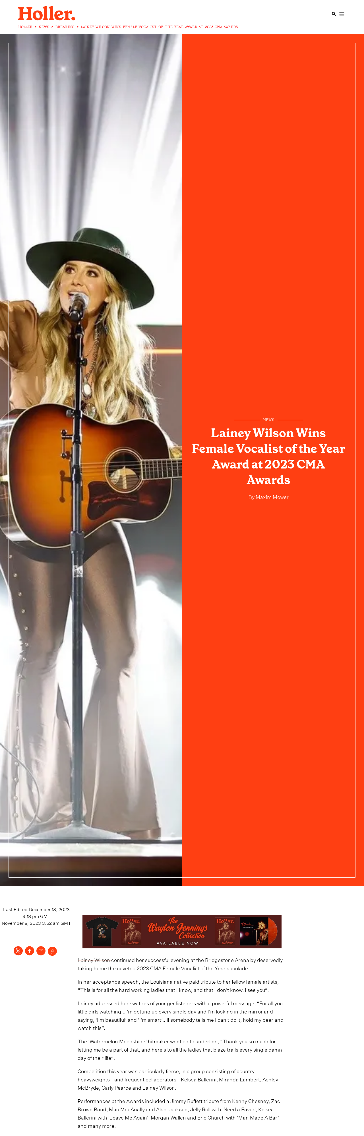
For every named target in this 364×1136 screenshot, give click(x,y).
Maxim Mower (272, 496)
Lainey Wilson (94, 959)
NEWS (44, 27)
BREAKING (65, 27)
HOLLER (25, 27)
